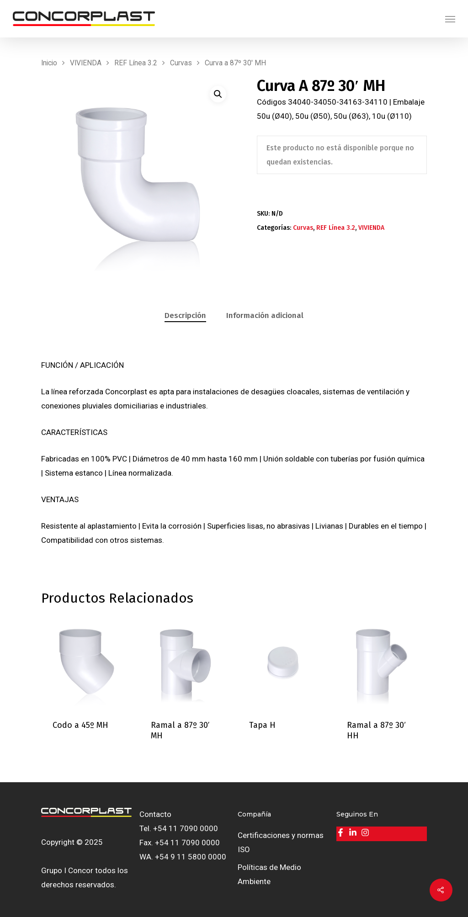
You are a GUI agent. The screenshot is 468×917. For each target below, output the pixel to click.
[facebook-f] (341, 832)
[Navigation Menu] (450, 18)
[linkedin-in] (354, 832)
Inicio (49, 62)
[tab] (185, 315)
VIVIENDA (85, 62)
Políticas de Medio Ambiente (269, 874)
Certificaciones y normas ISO (281, 842)
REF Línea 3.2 (135, 62)
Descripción (185, 315)
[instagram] (366, 832)
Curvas (181, 62)
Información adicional (264, 315)
